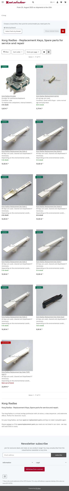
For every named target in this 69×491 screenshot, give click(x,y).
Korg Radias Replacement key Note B (49, 151)
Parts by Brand (10, 28)
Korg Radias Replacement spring (47, 96)
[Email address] (27, 455)
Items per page (32, 52)
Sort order (17, 52)
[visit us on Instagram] (5, 476)
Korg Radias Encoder (9, 96)
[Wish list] (61, 2)
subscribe (58, 455)
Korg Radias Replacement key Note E (14, 262)
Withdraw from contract (34, 469)
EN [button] (51, 2)
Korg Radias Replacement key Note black (50, 317)
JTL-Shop (38, 488)
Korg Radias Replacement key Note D (49, 206)
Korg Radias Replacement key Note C (14, 206)
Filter (6, 52)
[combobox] (13, 31)
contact (8, 424)
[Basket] (65, 2)
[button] (39, 2)
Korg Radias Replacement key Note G (14, 317)
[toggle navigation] (3, 1)
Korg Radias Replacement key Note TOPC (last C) (16, 373)
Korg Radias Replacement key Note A (14, 151)
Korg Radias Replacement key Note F (48, 262)
